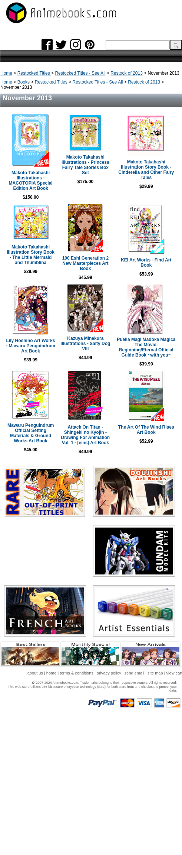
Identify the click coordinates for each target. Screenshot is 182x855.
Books (23, 82)
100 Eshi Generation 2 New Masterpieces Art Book (85, 263)
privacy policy (109, 673)
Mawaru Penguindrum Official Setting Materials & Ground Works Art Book (30, 433)
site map (155, 673)
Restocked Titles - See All (80, 73)
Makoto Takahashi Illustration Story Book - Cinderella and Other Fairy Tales (146, 169)
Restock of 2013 (126, 73)
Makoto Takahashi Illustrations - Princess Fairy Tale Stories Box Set (85, 165)
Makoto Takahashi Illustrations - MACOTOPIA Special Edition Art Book (31, 180)
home (51, 673)
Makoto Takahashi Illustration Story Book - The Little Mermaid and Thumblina (30, 254)
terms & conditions (76, 673)
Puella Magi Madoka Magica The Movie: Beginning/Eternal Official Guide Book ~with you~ (146, 347)
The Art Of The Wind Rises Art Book (146, 430)
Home (6, 73)
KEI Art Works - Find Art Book (146, 262)
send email (134, 673)
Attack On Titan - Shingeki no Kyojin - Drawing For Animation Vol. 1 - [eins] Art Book (85, 435)
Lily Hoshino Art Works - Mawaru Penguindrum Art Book (30, 346)
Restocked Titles (34, 73)
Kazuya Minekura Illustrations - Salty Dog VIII (85, 343)
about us (35, 673)
